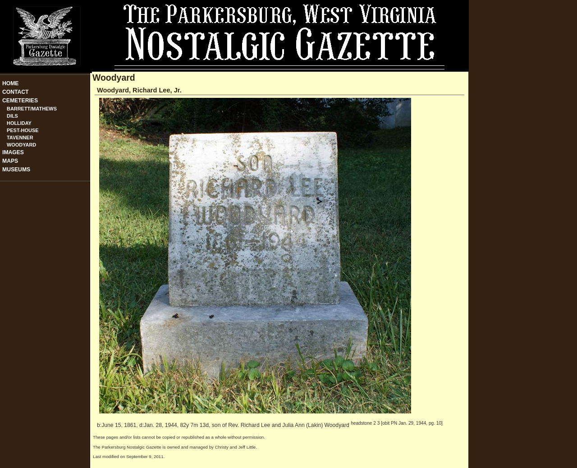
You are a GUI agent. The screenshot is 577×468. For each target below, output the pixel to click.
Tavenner (20, 137)
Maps (10, 161)
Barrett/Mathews (32, 108)
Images (13, 152)
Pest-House (23, 130)
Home (10, 83)
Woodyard (21, 144)
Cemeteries (20, 100)
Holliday (19, 123)
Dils (12, 116)
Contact (15, 92)
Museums (16, 169)
